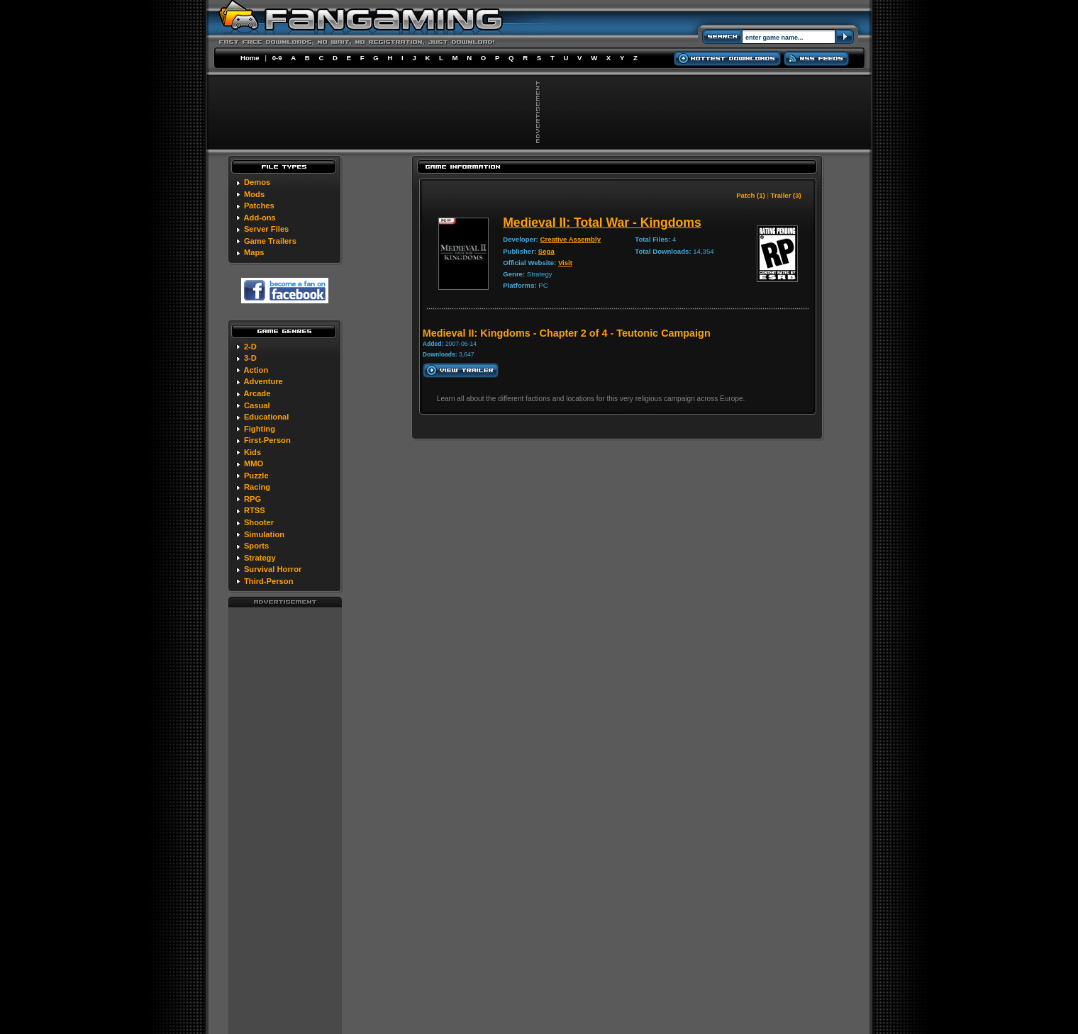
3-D (250, 358)
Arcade (256, 393)
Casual (257, 405)
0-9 (277, 58)
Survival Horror (272, 569)
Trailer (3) (786, 195)
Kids (252, 452)
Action (255, 370)
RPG (252, 499)
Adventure (262, 381)
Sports (256, 545)
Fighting (259, 429)
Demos (257, 182)
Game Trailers (270, 241)
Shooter (259, 522)
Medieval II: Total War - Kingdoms (602, 222)
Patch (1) (750, 195)
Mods (254, 194)
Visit (565, 262)
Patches (259, 205)
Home (250, 58)
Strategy (260, 557)
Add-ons (259, 217)
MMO (253, 463)
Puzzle (256, 475)
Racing (257, 487)
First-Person (267, 440)
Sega (546, 251)
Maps (254, 252)
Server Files (266, 229)
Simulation (264, 534)
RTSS (254, 510)
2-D (250, 346)
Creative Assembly (570, 239)
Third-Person (269, 581)
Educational (266, 416)
